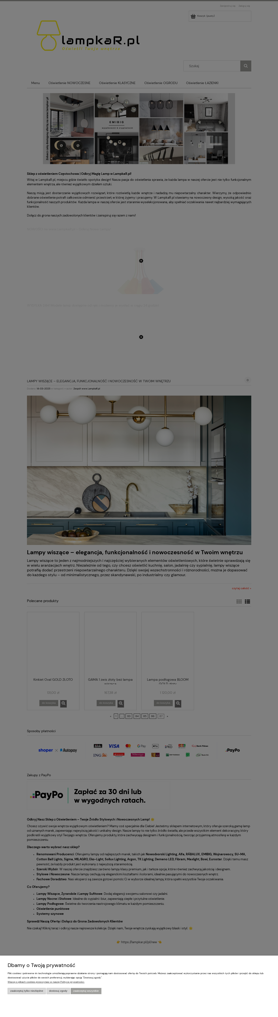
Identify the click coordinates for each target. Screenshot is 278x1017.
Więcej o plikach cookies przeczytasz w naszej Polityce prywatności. (46, 981)
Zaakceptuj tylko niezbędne (26, 990)
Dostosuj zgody (58, 990)
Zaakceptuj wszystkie (86, 990)
